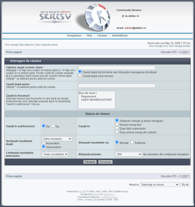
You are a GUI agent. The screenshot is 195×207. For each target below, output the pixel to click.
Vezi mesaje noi (158, 46)
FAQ (89, 35)
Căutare (102, 35)
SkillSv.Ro (109, 194)
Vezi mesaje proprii (179, 46)
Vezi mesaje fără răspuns (19, 44)
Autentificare (120, 35)
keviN (97, 194)
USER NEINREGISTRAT (97, 99)
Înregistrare (74, 35)
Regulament (97, 96)
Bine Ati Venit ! (97, 93)
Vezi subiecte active (46, 44)
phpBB (82, 191)
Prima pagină (14, 52)
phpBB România (109, 197)
